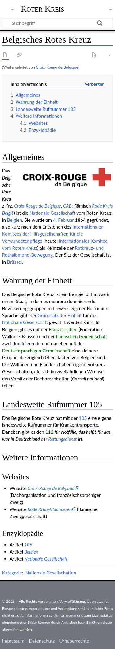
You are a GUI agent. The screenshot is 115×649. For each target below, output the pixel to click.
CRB (67, 206)
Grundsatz (47, 315)
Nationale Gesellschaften (50, 572)
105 (83, 418)
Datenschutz (42, 640)
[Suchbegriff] (57, 23)
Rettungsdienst (62, 439)
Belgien (14, 220)
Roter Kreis (42, 9)
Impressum (13, 640)
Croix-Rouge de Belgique (57, 67)
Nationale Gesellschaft (52, 213)
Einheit (74, 315)
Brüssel (14, 262)
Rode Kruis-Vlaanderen (50, 509)
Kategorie (12, 572)
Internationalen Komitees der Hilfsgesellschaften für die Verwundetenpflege (53, 234)
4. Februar (63, 220)
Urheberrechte (74, 640)
